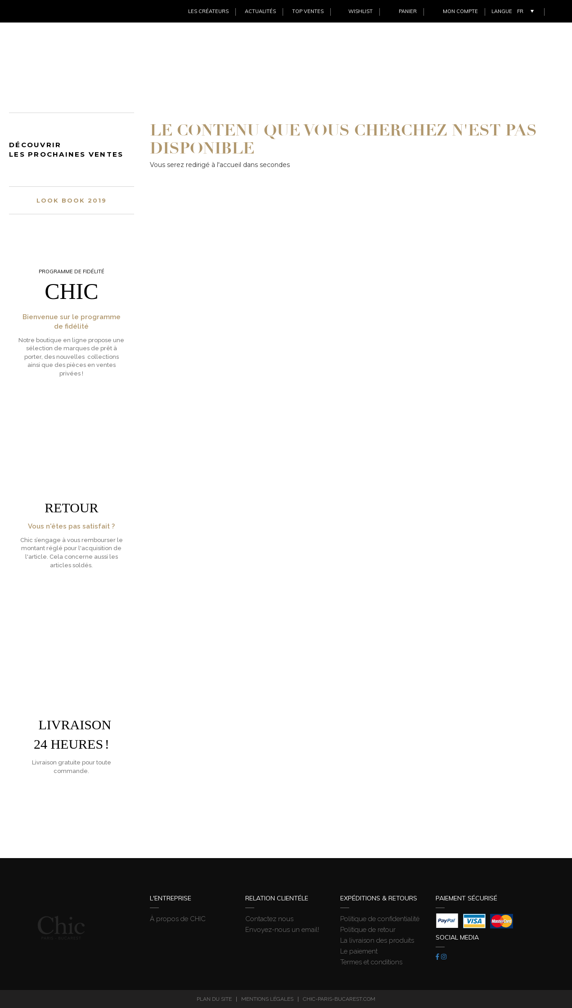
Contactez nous (269, 919)
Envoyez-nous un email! (282, 930)
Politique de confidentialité (379, 919)
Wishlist (360, 11)
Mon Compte (460, 11)
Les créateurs (208, 11)
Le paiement (359, 951)
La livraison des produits (377, 940)
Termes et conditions (371, 962)
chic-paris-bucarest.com (339, 999)
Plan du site (214, 999)
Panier (408, 11)
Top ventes (308, 11)
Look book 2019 (71, 200)
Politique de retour (368, 930)
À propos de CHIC (178, 919)
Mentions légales (267, 999)
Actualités (260, 11)
